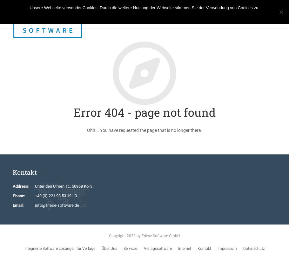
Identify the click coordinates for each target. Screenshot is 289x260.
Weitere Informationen (150, 16)
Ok (124, 16)
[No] (281, 12)
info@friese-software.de (57, 205)
